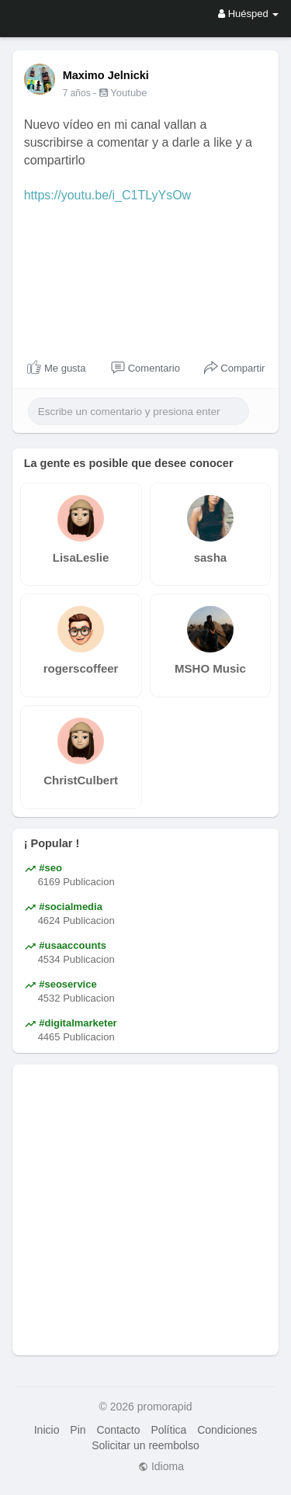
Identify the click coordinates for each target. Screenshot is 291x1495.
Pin (77, 1430)
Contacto (118, 1430)
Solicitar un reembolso (145, 1445)
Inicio (47, 1430)
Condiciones (227, 1430)
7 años (77, 93)
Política (168, 1430)
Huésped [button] (248, 13)
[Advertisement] (145, 1209)
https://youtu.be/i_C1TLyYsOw (108, 195)
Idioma (161, 1466)
